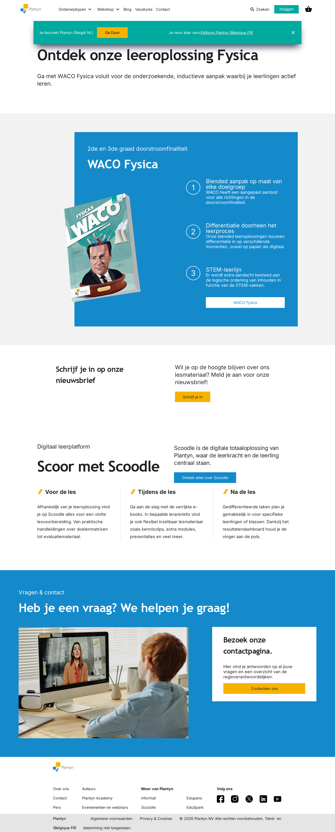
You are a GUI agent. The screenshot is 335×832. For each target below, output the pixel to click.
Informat (148, 798)
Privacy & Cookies (156, 818)
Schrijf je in (192, 397)
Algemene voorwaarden (111, 818)
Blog (127, 9)
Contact (163, 9)
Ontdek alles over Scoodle (205, 478)
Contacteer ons (264, 688)
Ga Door (112, 32)
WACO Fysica (245, 302)
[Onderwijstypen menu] (75, 9)
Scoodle (148, 807)
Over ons (61, 788)
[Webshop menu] (108, 9)
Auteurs (88, 788)
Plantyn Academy (97, 798)
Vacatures (143, 9)
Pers (57, 807)
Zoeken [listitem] (259, 9)
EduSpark (195, 807)
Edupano (194, 798)
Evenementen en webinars (105, 807)
